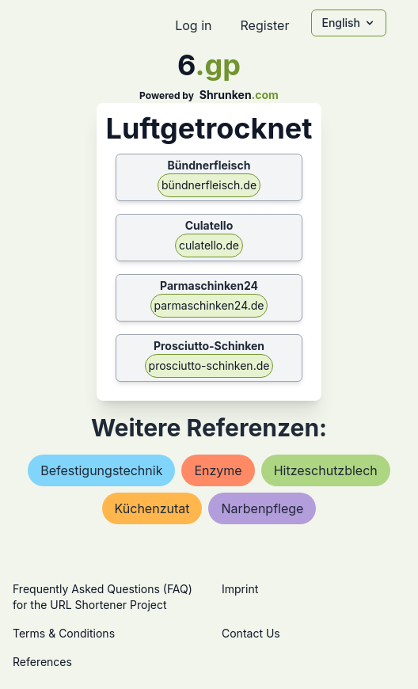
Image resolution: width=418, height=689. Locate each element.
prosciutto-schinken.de (209, 365)
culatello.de (209, 245)
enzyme (217, 470)
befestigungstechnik (101, 470)
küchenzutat (152, 508)
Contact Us (251, 633)
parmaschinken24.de (209, 305)
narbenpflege (262, 508)
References (42, 661)
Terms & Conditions (64, 633)
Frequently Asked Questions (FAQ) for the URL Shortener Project (102, 596)
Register (264, 25)
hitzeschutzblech (326, 470)
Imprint (240, 589)
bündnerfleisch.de (209, 185)
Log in (193, 25)
